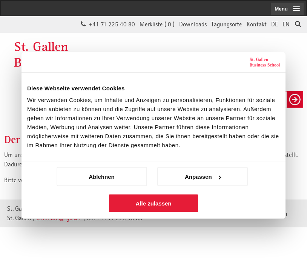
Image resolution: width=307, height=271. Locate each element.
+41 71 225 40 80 (112, 24)
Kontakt (257, 24)
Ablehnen (101, 177)
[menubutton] (287, 8)
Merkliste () (157, 24)
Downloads (193, 24)
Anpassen (203, 177)
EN (286, 24)
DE (274, 24)
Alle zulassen (153, 203)
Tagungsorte (226, 24)
